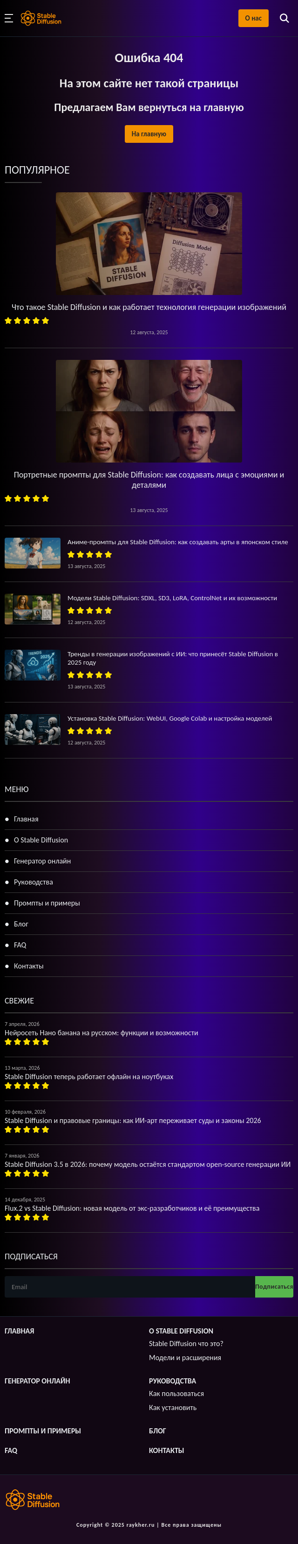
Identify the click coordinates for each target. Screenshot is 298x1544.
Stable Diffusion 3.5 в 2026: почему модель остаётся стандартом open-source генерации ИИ (148, 1164)
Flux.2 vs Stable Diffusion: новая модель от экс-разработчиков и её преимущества (132, 1208)
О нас (253, 18)
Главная (26, 818)
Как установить (172, 1407)
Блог (21, 923)
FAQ (20, 944)
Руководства (33, 881)
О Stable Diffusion (41, 839)
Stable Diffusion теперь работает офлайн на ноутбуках (89, 1076)
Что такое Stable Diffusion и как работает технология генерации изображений (149, 307)
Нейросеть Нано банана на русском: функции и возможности (101, 1032)
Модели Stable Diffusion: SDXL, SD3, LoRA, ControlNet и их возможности (172, 598)
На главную (149, 134)
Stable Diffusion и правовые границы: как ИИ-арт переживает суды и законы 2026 (133, 1120)
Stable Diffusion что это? (186, 1343)
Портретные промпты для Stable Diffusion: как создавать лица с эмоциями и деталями (149, 480)
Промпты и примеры (47, 902)
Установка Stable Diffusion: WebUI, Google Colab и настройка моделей (170, 718)
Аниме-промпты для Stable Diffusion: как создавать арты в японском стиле (178, 542)
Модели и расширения (185, 1357)
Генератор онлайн (42, 860)
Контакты (29, 965)
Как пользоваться (176, 1393)
